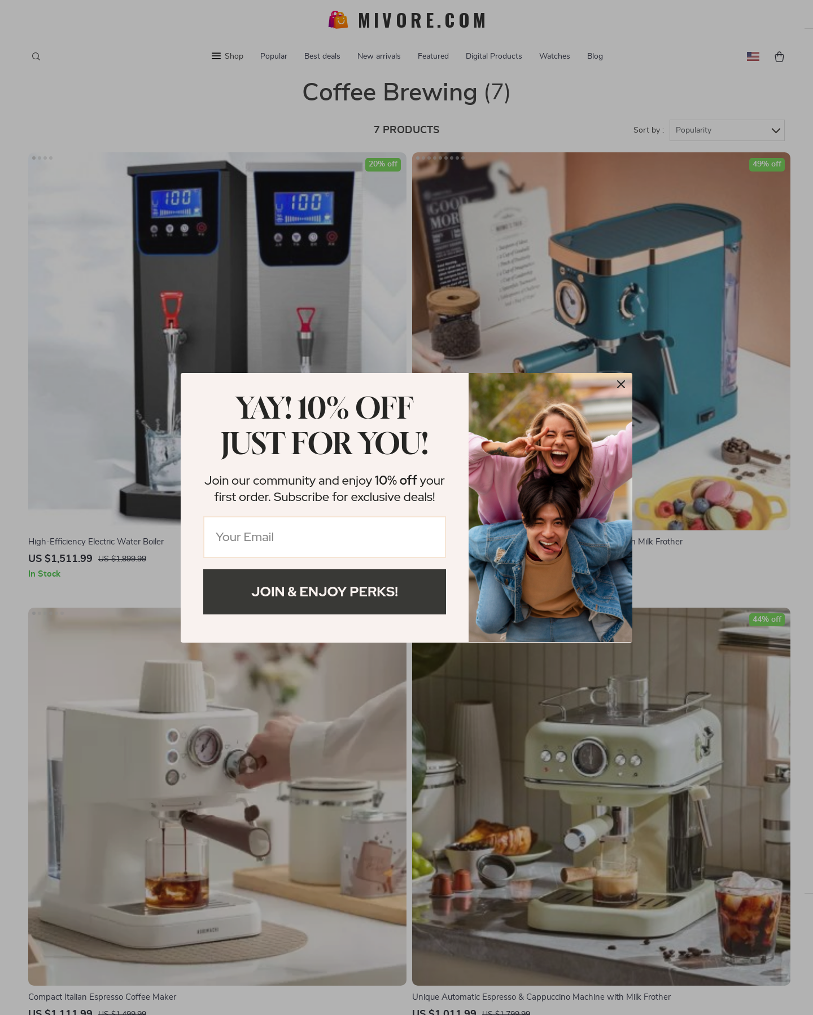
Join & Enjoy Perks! (324, 591)
